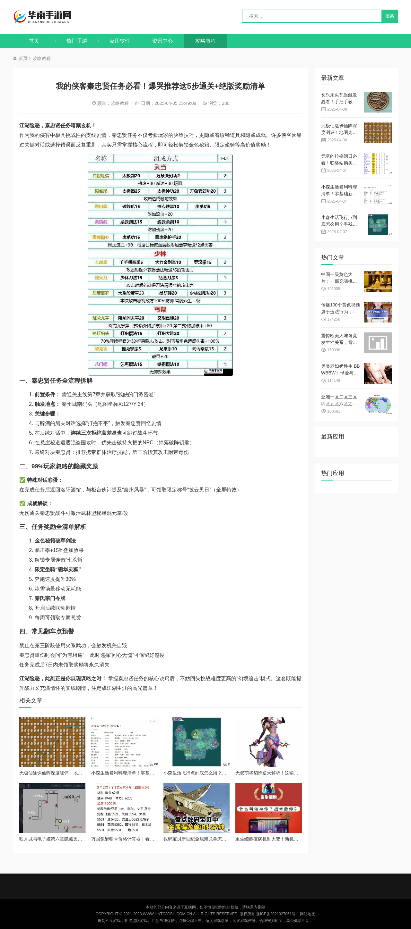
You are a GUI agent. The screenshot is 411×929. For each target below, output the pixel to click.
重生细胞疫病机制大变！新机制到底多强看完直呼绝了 (289, 838)
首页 (34, 41)
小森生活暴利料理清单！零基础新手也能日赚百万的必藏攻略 (152, 772)
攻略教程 (205, 41)
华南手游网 (48, 17)
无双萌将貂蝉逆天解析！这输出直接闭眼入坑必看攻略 (289, 772)
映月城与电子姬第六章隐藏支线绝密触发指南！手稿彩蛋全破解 (82, 838)
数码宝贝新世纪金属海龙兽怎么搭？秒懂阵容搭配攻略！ (219, 838)
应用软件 (119, 41)
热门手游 (76, 41)
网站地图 (307, 914)
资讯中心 (162, 41)
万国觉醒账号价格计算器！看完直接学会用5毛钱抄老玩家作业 (153, 838)
